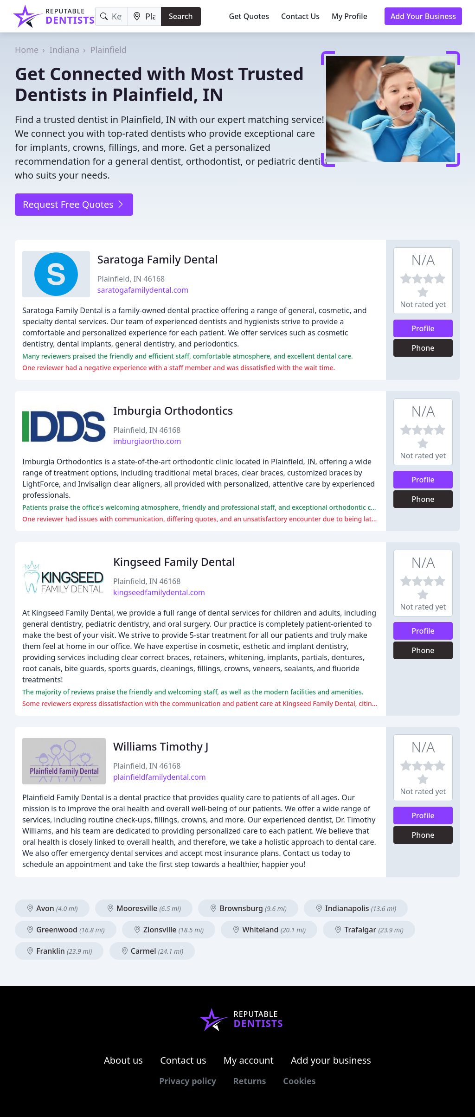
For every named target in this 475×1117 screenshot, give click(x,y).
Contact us (183, 1060)
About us (123, 1060)
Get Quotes (249, 16)
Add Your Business (423, 16)
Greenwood (65, 929)
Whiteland (269, 929)
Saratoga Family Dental (157, 259)
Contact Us (300, 16)
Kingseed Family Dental (174, 561)
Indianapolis (355, 908)
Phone (423, 348)
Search (181, 16)
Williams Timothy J (161, 746)
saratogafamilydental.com (142, 290)
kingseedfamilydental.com (159, 592)
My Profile (349, 16)
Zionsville (169, 929)
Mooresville (144, 908)
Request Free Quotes (74, 204)
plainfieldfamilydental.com (159, 777)
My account (249, 1060)
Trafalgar (369, 929)
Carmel (152, 951)
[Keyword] (111, 16)
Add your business (331, 1060)
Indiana (64, 49)
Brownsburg (248, 908)
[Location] (144, 16)
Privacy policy (187, 1080)
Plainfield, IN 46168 (131, 279)
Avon (52, 908)
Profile (423, 328)
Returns (249, 1080)
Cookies (299, 1080)
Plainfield (108, 49)
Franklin (59, 951)
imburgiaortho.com (147, 441)
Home (27, 49)
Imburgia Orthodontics (173, 410)
